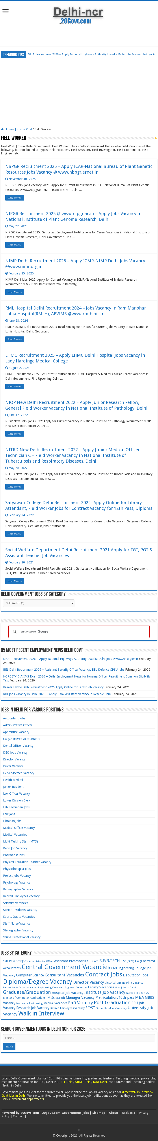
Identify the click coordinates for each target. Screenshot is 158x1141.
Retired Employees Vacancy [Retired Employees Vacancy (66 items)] (67, 1008)
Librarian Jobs (12, 821)
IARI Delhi (100, 1082)
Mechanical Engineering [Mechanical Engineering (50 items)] (29, 1003)
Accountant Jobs (14, 718)
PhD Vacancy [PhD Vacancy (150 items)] (80, 1002)
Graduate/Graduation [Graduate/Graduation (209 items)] (27, 992)
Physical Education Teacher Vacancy (27, 862)
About (113, 1113)
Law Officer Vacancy (16, 793)
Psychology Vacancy (16, 882)
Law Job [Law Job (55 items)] (130, 993)
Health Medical (13, 780)
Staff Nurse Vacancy (16, 923)
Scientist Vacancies (15, 903)
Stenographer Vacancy (18, 930)
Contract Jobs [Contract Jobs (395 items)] (103, 974)
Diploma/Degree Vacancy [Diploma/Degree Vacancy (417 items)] (37, 981)
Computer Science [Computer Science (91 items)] (30, 975)
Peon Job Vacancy (15, 848)
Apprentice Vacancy (16, 732)
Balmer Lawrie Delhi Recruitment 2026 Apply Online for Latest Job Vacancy (53, 687)
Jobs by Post (23, 129)
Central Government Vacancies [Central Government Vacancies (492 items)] (66, 967)
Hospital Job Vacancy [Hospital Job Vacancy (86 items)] (67, 993)
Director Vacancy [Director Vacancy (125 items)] (88, 982)
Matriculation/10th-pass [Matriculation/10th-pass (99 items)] (114, 997)
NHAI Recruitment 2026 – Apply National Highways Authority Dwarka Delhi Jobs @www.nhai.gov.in (92, 54)
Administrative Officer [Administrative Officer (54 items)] (40, 961)
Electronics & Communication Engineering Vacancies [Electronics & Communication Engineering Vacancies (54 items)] (33, 987)
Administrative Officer (17, 725)
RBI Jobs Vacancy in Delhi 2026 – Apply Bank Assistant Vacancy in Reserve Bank (57, 694)
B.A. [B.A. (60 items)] (86, 961)
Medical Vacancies (15, 834)
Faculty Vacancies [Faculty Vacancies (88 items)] (101, 987)
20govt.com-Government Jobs (65, 1113)
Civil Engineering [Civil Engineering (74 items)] (122, 968)
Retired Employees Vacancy (21, 896)
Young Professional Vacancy (22, 937)
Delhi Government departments (23, 1099)
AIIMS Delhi (83, 1082)
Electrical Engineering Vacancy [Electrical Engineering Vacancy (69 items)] (124, 982)
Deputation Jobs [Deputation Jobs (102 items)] (135, 975)
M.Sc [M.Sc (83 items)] (51, 998)
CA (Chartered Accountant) (21, 739)
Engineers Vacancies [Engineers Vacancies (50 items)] (76, 987)
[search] (78, 631)
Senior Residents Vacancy (20, 910)
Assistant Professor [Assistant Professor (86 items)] (69, 961)
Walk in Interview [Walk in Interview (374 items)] (41, 1013)
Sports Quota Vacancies (19, 916)
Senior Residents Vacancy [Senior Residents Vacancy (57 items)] (111, 1008)
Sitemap (98, 1113)
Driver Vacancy (13, 766)
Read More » (15, 197)
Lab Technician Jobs (16, 807)
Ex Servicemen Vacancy (18, 773)
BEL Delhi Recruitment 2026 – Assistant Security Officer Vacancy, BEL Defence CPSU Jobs (63, 669)
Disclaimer (128, 1113)
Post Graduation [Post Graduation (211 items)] (112, 1002)
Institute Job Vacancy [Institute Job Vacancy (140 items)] (104, 992)
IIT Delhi (67, 1082)
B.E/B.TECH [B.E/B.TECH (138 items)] (109, 960)
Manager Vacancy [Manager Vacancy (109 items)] (80, 997)
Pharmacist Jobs (13, 855)
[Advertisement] (79, 36)
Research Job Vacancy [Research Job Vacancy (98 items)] (33, 1008)
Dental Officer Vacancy (18, 745)
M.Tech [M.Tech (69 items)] (60, 997)
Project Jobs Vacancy (17, 875)
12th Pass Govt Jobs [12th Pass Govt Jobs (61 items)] (15, 961)
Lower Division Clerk (16, 800)
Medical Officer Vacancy (19, 827)
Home (7, 129)
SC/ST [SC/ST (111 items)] (90, 1008)
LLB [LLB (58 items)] (138, 993)
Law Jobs (9, 814)
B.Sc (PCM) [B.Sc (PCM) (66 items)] (127, 961)
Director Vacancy (14, 759)
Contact (18, 1116)
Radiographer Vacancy (18, 889)
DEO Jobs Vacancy (15, 752)
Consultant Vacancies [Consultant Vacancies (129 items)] (64, 975)
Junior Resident (13, 786)
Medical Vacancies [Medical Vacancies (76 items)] (55, 1003)
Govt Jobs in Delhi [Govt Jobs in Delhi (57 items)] (125, 987)
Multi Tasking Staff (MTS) (20, 841)
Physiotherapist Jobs (17, 869)
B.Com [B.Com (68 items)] (94, 961)
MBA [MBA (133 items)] (139, 997)
